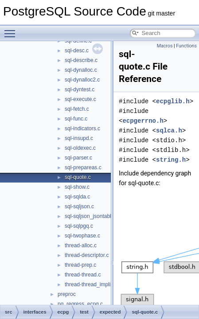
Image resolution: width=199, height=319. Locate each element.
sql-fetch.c (77, 109)
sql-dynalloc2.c (82, 80)
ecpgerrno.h (142, 121)
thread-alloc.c (81, 245)
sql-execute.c (80, 99)
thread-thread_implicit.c (92, 284)
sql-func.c (76, 119)
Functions (186, 46)
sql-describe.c (81, 60)
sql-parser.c (78, 158)
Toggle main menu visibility (12, 29)
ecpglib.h (173, 101)
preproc (67, 294)
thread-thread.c (83, 275)
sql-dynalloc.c (81, 70)
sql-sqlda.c (77, 197)
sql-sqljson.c (79, 206)
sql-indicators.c (82, 128)
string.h (171, 160)
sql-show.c (77, 187)
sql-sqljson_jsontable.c (91, 216)
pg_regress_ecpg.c (80, 304)
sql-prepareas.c (83, 167)
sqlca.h (169, 130)
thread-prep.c (80, 265)
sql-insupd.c (79, 138)
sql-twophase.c (82, 236)
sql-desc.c (77, 50)
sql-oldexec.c (80, 148)
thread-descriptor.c (87, 255)
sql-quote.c (78, 177)
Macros (165, 46)
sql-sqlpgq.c (79, 226)
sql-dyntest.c (79, 89)
